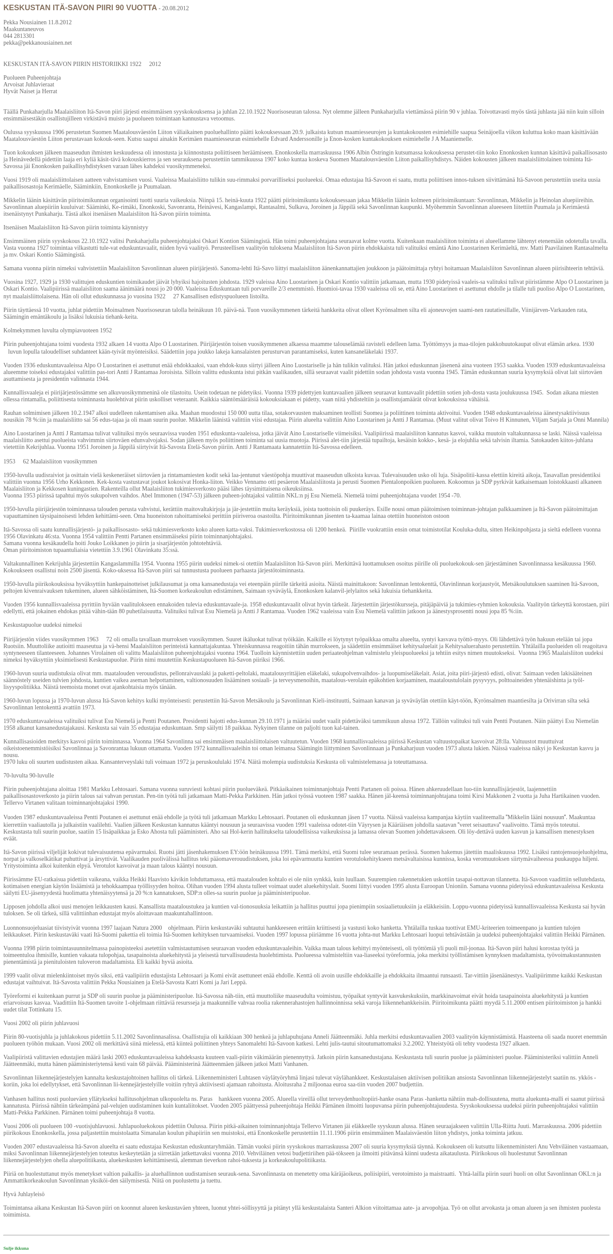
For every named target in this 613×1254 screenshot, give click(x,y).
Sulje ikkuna (16, 1248)
